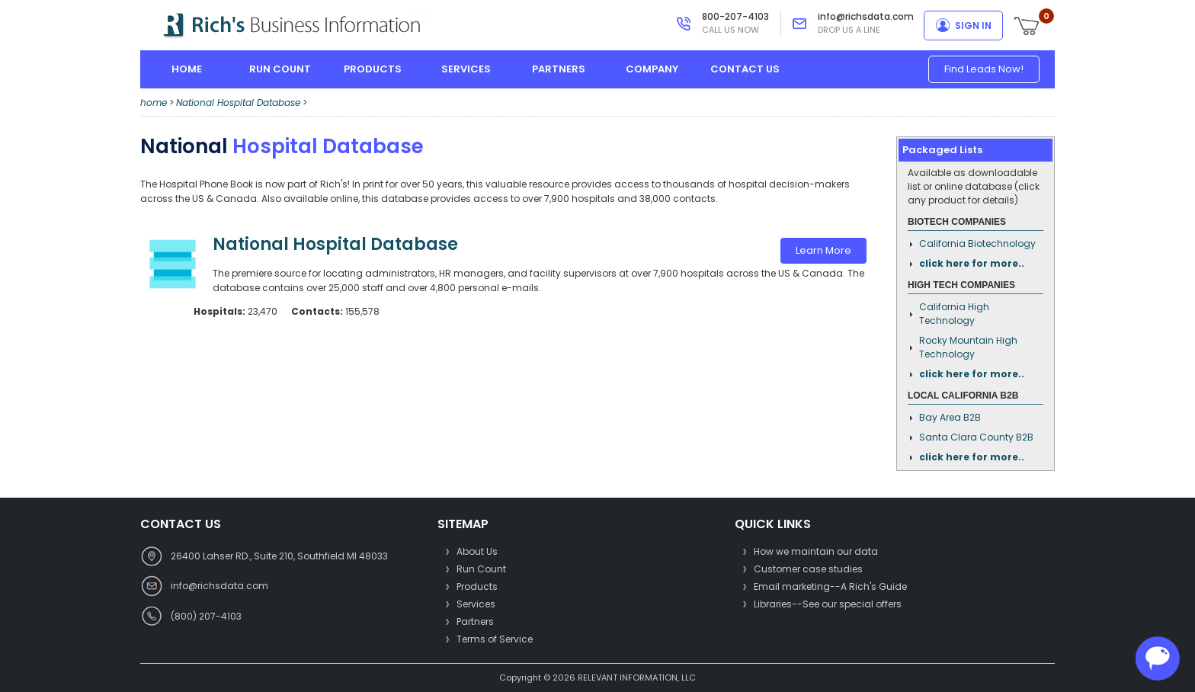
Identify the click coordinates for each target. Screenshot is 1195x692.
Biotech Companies (957, 221)
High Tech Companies (961, 285)
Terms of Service (495, 639)
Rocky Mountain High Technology (968, 347)
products (373, 69)
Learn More (823, 250)
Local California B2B (963, 395)
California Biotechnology (977, 243)
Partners (475, 621)
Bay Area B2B (950, 417)
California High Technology (954, 313)
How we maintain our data (816, 551)
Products (477, 586)
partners (558, 69)
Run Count (481, 568)
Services (476, 603)
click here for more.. (971, 263)
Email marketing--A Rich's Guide (830, 586)
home (186, 69)
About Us (477, 551)
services (466, 69)
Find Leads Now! (984, 69)
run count (280, 69)
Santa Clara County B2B (976, 437)
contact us (745, 69)
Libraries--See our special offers (828, 603)
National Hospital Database (238, 102)
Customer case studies (808, 568)
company (652, 69)
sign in (973, 25)
